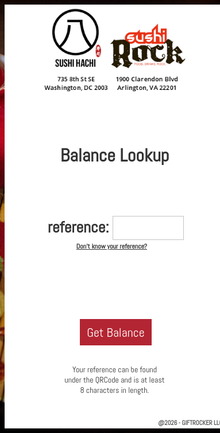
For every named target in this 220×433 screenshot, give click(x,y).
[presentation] (115, 283)
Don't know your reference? (111, 246)
